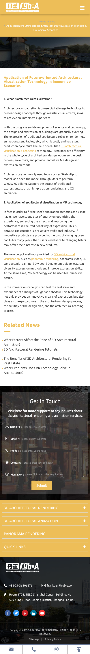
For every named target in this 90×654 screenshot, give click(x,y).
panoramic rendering (44, 258)
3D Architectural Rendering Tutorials (31, 349)
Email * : (12, 438)
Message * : (14, 474)
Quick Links (15, 547)
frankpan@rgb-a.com (60, 585)
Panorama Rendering (24, 534)
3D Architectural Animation (31, 521)
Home (42, 21)
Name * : (12, 426)
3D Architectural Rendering (31, 508)
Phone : (11, 450)
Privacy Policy (53, 639)
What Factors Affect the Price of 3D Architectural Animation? (40, 342)
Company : (13, 462)
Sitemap (34, 639)
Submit (41, 485)
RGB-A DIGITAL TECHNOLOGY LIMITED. (46, 630)
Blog (52, 21)
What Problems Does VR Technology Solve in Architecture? (37, 370)
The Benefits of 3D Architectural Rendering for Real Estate (38, 361)
